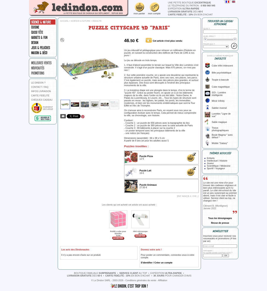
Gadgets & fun (39, 37)
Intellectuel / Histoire (217, 160)
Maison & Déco (39, 52)
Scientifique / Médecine (218, 166)
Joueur (210, 163)
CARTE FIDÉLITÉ (40, 95)
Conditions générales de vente (140, 280)
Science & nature (41, 22)
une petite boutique (189, 2)
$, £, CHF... (193, 196)
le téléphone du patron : (191, 5)
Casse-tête (37, 32)
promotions (37, 73)
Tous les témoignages (220, 218)
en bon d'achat (190, 14)
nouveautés (37, 68)
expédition (183, 8)
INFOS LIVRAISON (41, 91)
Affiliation (162, 280)
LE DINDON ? (38, 82)
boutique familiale (95, 273)
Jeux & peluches (40, 47)
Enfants (211, 158)
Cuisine (35, 27)
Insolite (97, 21)
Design (34, 42)
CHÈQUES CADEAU (42, 99)
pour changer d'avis (172, 275)
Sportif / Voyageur (216, 168)
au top (133, 273)
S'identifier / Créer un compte (157, 262)
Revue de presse (220, 223)
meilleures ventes (41, 62)
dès (185, 11)
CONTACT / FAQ (40, 87)
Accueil (64, 21)
